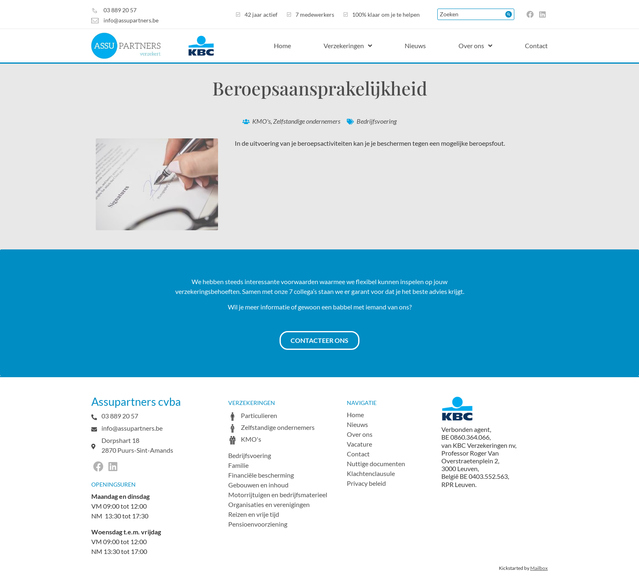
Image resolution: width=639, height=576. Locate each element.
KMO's (261, 121)
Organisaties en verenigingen (269, 504)
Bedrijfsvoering (377, 121)
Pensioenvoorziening (257, 524)
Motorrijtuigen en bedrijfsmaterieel (277, 494)
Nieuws (357, 424)
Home (355, 414)
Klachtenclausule (371, 473)
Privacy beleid (366, 483)
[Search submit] (508, 14)
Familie (238, 465)
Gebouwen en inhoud (258, 485)
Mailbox (539, 568)
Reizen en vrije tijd (253, 514)
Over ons (359, 434)
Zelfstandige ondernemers (306, 121)
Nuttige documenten (376, 463)
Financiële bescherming (261, 475)
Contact (358, 454)
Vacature (359, 444)
